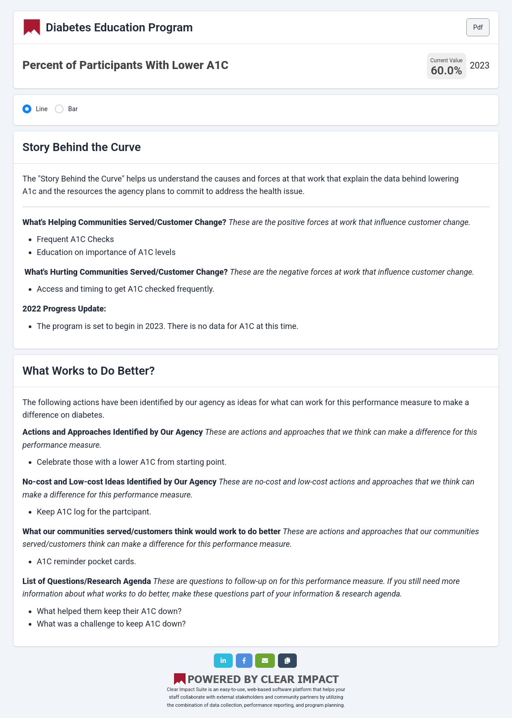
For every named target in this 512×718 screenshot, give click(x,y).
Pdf (478, 27)
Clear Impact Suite (187, 689)
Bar (73, 108)
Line (42, 108)
